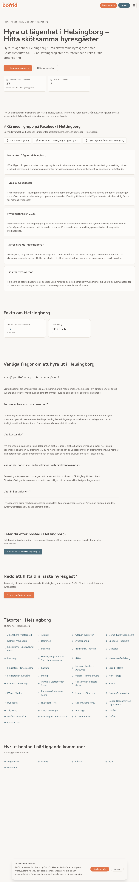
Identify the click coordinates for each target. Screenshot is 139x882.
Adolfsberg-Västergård (18, 635)
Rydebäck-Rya (47, 702)
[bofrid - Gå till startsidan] (10, 5)
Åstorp (42, 761)
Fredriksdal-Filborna (83, 648)
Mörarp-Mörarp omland (85, 675)
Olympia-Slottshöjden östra (50, 683)
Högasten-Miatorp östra (18, 668)
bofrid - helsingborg (17, 140)
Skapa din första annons (19, 595)
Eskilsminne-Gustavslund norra (19, 648)
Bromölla (10, 767)
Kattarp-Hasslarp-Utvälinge (82, 668)
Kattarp (43, 668)
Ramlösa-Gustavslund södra (50, 693)
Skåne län (29, 21)
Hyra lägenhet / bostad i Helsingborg (104, 140)
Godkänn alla (99, 869)
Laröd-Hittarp (114, 668)
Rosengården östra (117, 693)
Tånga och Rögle (48, 710)
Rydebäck (11, 702)
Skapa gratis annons (17, 68)
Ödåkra (110, 716)
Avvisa (117, 869)
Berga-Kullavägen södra (119, 635)
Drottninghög (80, 641)
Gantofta (111, 648)
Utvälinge (78, 710)
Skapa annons (108, 5)
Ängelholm (11, 761)
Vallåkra (111, 710)
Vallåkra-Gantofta (15, 716)
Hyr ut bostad (16, 21)
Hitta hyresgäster (45, 68)
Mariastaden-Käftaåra (17, 675)
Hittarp (76, 658)
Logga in (124, 5)
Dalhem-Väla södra (15, 641)
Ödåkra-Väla (12, 722)
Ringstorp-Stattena (83, 693)
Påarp (110, 683)
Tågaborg (10, 710)
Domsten (44, 641)
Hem (6, 21)
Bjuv (109, 761)
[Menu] (134, 5)
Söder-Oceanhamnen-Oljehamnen (118, 702)
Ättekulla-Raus (81, 716)
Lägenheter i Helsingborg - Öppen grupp (57, 140)
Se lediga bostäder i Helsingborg (22, 551)
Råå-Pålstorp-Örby (83, 702)
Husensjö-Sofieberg (117, 658)
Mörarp (43, 675)
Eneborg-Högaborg (117, 641)
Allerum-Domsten (82, 635)
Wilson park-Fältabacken (52, 716)
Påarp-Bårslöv (13, 693)
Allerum (43, 635)
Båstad (76, 761)
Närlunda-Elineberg (16, 683)
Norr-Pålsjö (113, 675)
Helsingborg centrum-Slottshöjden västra (50, 658)
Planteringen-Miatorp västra (84, 683)
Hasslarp (10, 658)
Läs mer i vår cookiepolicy (69, 874)
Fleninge (43, 648)
